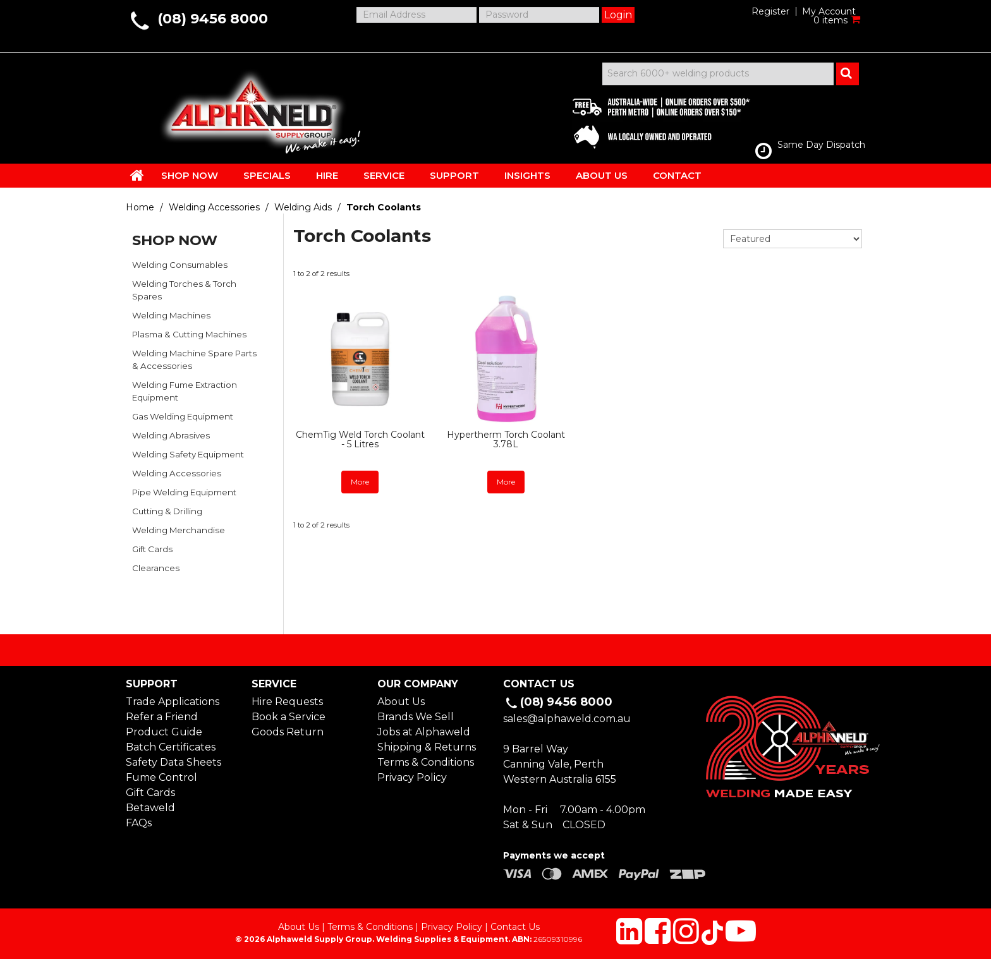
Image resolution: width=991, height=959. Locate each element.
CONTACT (677, 175)
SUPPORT (454, 175)
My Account (829, 11)
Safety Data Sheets (173, 762)
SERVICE (383, 175)
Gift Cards (152, 549)
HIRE (327, 175)
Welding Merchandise (178, 530)
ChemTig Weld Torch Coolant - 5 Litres (360, 439)
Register (770, 11)
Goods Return (288, 732)
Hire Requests (287, 702)
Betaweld (150, 808)
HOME (137, 175)
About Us (401, 702)
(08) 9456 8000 (212, 18)
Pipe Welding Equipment (184, 492)
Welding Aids (303, 207)
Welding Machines (171, 315)
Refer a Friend (162, 717)
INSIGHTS (527, 175)
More (360, 481)
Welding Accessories (214, 207)
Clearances (155, 568)
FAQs (139, 823)
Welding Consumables (180, 265)
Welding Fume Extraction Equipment (184, 391)
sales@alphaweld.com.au (567, 719)
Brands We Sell (415, 717)
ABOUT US (602, 175)
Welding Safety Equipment (188, 454)
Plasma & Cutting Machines (189, 334)
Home (140, 207)
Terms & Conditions (425, 762)
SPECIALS (267, 175)
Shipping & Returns (426, 747)
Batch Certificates (171, 747)
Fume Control (161, 777)
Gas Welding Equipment (182, 416)
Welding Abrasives (171, 435)
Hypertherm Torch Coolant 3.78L (506, 439)
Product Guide (164, 732)
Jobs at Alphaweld (423, 732)
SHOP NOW (189, 175)
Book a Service (288, 717)
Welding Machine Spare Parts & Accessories (194, 359)
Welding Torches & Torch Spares (184, 290)
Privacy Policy (412, 777)
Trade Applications (172, 702)
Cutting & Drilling (167, 511)
